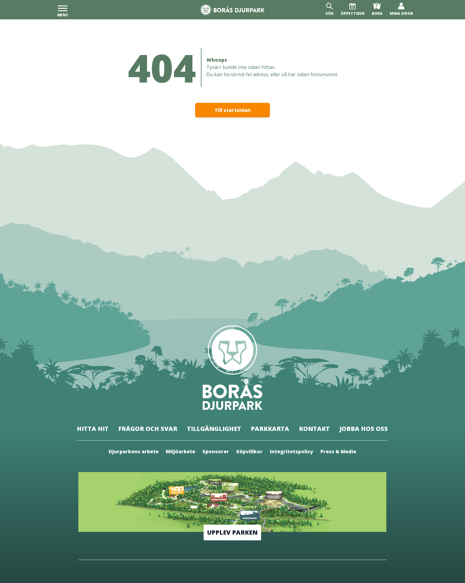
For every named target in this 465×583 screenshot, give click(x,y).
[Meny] (63, 9)
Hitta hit (93, 429)
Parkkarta (270, 429)
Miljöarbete (180, 451)
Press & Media (338, 451)
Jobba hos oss (363, 429)
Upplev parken (232, 532)
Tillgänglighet (214, 429)
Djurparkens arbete (134, 451)
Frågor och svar (147, 429)
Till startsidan (232, 110)
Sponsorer (215, 451)
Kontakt (314, 429)
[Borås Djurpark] (232, 9)
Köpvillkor (249, 451)
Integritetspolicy (291, 451)
